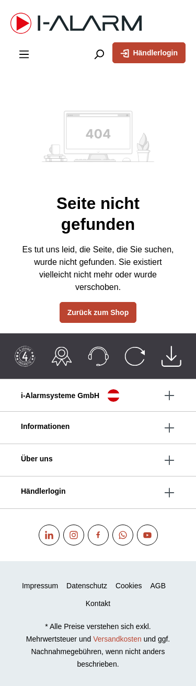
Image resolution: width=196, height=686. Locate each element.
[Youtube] (147, 535)
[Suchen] (98, 53)
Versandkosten (117, 639)
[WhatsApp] (122, 535)
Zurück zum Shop (98, 312)
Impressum (40, 586)
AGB (158, 586)
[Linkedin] (49, 535)
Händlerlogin (149, 52)
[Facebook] (98, 535)
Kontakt (98, 603)
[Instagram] (73, 535)
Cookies (129, 586)
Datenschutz (86, 586)
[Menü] (24, 53)
